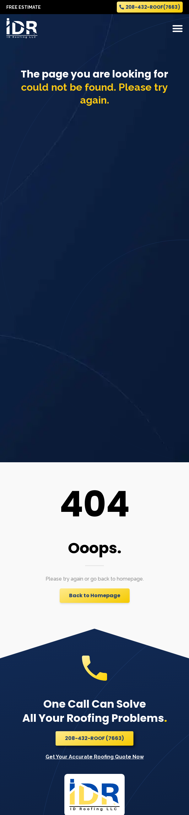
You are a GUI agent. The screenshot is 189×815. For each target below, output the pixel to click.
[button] (178, 28)
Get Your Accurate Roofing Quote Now (95, 757)
